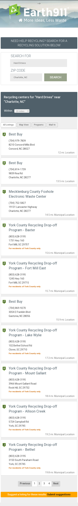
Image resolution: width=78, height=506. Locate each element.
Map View (24, 125)
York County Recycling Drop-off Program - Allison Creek (33, 408)
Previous (25, 483)
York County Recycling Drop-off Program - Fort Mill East (33, 265)
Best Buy (15, 134)
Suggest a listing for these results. (39, 494)
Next (55, 483)
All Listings (8, 125)
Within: (16, 111)
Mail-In (52, 125)
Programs (39, 125)
